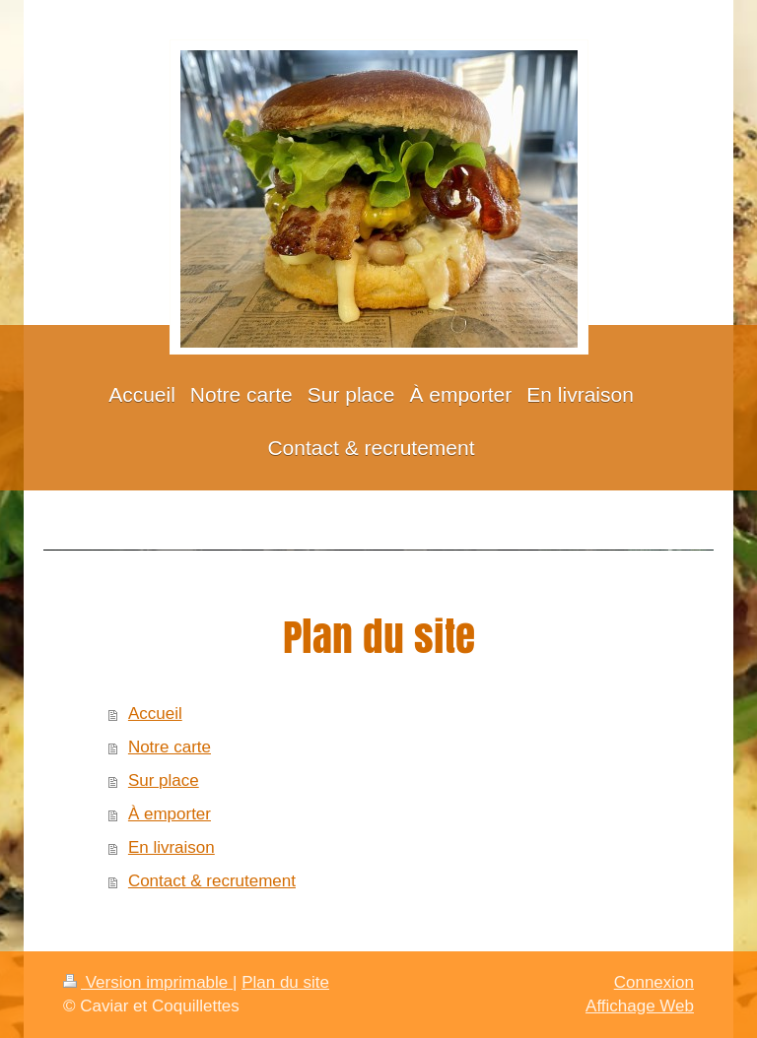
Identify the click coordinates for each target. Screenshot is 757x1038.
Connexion (654, 982)
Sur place (163, 780)
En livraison (171, 847)
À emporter (169, 814)
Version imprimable (148, 982)
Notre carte (169, 747)
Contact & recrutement (212, 881)
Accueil (155, 713)
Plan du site (285, 982)
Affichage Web (639, 1006)
